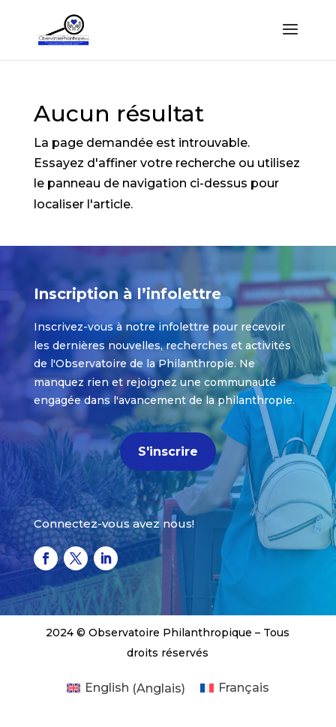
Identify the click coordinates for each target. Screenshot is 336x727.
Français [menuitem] (243, 688)
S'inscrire (168, 451)
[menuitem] (126, 688)
